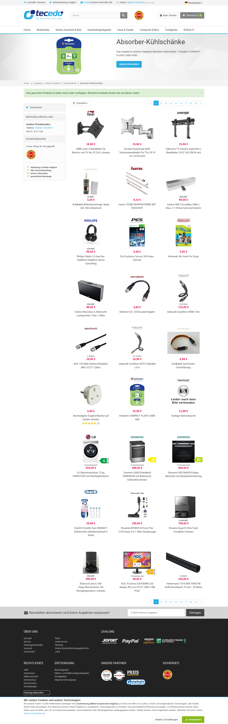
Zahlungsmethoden (33, 645)
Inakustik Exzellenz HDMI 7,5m (183, 311)
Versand (28, 648)
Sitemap (59, 645)
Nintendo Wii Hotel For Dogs (183, 256)
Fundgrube (171, 29)
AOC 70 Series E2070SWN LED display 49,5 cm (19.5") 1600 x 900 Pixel (137, 587)
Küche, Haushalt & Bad (68, 29)
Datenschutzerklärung (34, 713)
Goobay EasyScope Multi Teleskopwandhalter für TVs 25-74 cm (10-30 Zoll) (137, 152)
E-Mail (87, 2)
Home (27, 29)
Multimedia (43, 29)
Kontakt (28, 638)
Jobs (57, 651)
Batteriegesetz (62, 670)
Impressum (29, 673)
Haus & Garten (125, 29)
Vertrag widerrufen (33, 692)
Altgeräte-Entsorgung (65, 680)
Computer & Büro (149, 29)
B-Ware (189, 29)
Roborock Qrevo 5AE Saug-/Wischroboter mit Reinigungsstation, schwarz (90, 587)
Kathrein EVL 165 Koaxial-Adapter (137, 311)
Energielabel (60, 676)
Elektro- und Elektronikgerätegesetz (72, 673)
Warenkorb (192, 15)
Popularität (80, 103)
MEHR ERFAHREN (129, 64)
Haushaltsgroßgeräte (99, 29)
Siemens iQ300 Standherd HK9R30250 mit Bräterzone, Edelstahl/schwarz (137, 476)
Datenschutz (30, 680)
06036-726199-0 (136, 2)
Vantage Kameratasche (183, 415)
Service (27, 641)
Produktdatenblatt (90, 465)
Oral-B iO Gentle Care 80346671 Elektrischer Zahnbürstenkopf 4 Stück (90, 532)
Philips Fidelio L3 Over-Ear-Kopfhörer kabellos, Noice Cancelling (91, 260)
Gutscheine (34, 107)
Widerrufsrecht (31, 676)
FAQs (57, 638)
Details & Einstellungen (166, 719)
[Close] (201, 92)
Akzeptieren (193, 719)
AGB (26, 670)
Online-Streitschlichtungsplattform (72, 648)
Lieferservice (61, 641)
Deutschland (193, 3)
